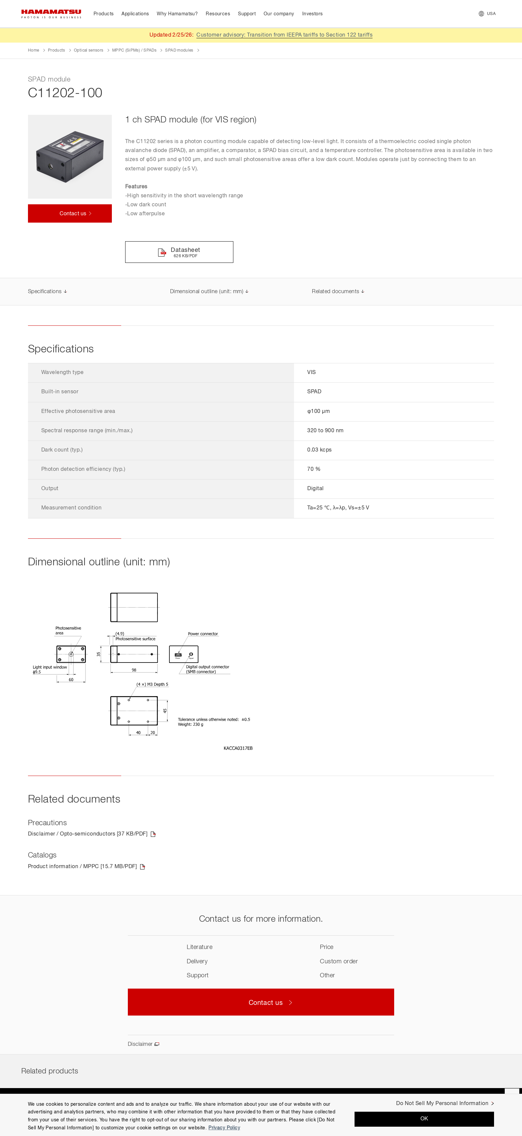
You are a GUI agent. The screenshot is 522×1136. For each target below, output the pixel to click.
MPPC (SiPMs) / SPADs (134, 51)
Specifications (45, 291)
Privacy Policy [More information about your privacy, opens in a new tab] (224, 1128)
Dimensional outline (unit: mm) (206, 291)
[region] (261, 1115)
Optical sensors (88, 51)
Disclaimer (140, 1044)
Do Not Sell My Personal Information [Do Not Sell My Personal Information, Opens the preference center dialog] (442, 1103)
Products (56, 51)
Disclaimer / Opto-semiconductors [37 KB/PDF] (87, 834)
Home (33, 51)
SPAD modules (179, 51)
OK (424, 1119)
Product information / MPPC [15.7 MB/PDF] (82, 866)
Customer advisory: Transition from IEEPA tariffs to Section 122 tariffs (284, 35)
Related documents (335, 291)
